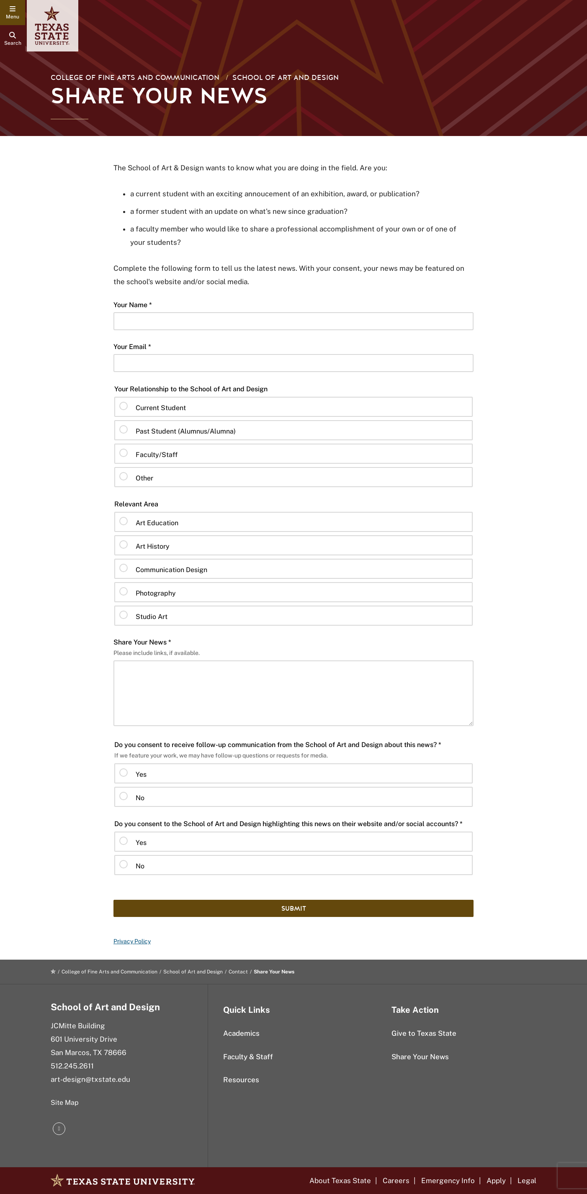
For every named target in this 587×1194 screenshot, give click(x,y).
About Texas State (340, 1180)
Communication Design (171, 570)
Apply (496, 1180)
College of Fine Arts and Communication (135, 77)
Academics (241, 1033)
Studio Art (151, 617)
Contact (238, 972)
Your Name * (132, 305)
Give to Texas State (423, 1033)
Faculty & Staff (248, 1057)
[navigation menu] (12, 12)
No (140, 798)
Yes (141, 774)
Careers (396, 1180)
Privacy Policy (132, 941)
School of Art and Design (285, 77)
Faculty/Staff (157, 455)
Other (144, 478)
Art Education (157, 523)
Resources (241, 1080)
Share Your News (420, 1057)
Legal (526, 1180)
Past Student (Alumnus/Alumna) (186, 431)
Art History (153, 546)
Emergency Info (448, 1180)
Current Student (161, 408)
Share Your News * (142, 642)
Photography (156, 593)
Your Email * (132, 347)
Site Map (65, 1103)
